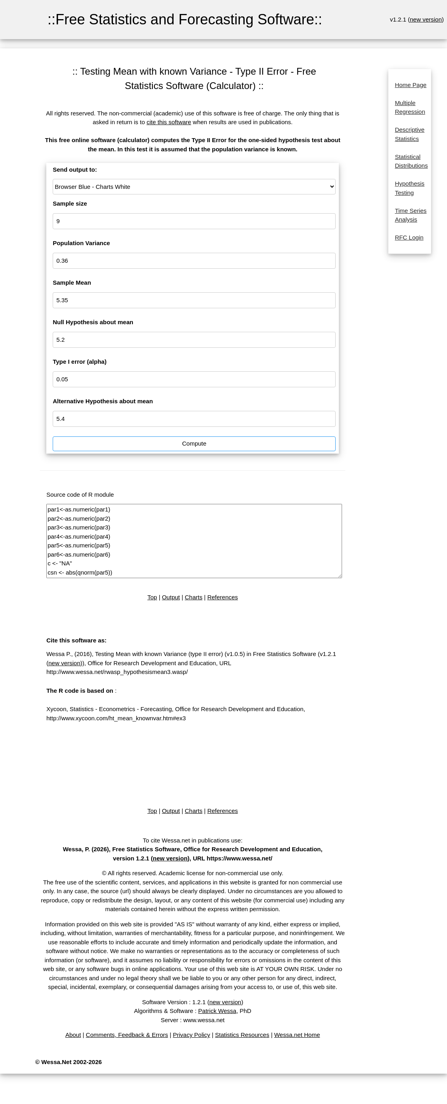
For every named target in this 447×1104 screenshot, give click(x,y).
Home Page (410, 84)
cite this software (168, 122)
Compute (194, 443)
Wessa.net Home (297, 1034)
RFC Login (409, 237)
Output (171, 597)
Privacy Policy (191, 1034)
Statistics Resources (242, 1034)
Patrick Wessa (217, 1010)
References (222, 597)
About (73, 1034)
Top (152, 597)
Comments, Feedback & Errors (127, 1034)
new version (426, 19)
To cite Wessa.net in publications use (192, 840)
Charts (193, 597)
